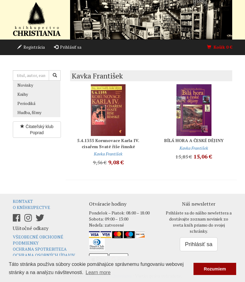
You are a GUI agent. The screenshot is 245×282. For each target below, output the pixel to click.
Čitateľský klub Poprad (36, 129)
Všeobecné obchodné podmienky (38, 240)
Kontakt (23, 201)
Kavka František (108, 154)
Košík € (219, 47)
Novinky (25, 85)
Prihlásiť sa (67, 47)
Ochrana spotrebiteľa (40, 249)
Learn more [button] (98, 272)
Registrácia (31, 47)
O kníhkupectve (31, 207)
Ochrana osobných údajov (44, 255)
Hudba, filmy (29, 112)
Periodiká (26, 103)
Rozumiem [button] (215, 268)
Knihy (22, 94)
